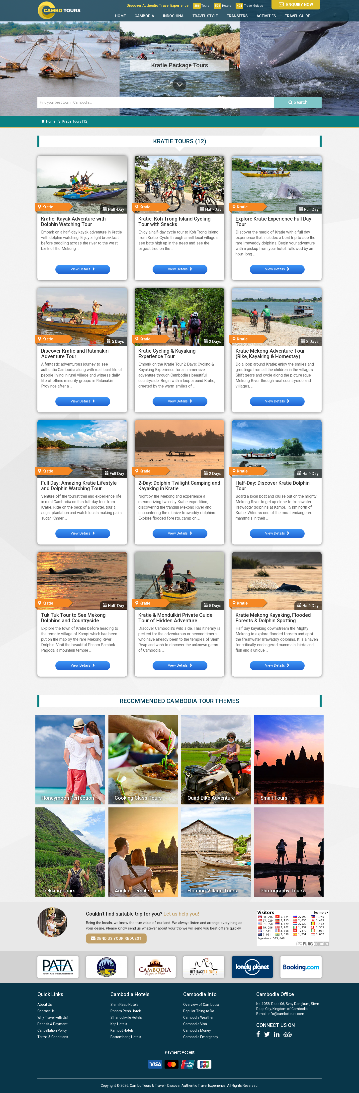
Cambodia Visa (195, 1024)
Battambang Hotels (125, 1037)
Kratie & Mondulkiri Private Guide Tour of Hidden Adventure (175, 618)
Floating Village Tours (212, 890)
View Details (83, 269)
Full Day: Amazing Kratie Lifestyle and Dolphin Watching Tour (79, 485)
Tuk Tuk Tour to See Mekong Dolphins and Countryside (73, 618)
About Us (44, 1005)
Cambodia (144, 16)
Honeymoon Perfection (68, 798)
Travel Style (205, 16)
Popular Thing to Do (198, 1011)
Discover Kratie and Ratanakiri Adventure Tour (75, 353)
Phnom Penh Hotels (126, 1011)
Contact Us (46, 1011)
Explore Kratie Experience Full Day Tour (273, 221)
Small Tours (274, 798)
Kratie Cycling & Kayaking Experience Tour (167, 353)
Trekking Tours (59, 890)
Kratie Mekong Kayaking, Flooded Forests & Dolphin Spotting (273, 618)
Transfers (237, 16)
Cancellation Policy (52, 1030)
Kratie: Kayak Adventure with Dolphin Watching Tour (73, 221)
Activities (266, 16)
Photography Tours (282, 890)
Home (120, 16)
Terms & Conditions (52, 1037)
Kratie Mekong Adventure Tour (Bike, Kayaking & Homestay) (270, 353)
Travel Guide (297, 16)
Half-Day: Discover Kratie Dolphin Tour (273, 485)
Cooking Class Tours (138, 798)
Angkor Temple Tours (139, 890)
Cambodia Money (197, 1030)
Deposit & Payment (52, 1024)
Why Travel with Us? (53, 1017)
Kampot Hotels (122, 1030)
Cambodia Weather (198, 1017)
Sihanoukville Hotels (126, 1017)
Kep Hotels (118, 1024)
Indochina (173, 16)
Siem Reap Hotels (124, 1005)
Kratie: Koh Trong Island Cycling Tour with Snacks (174, 221)
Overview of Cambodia (201, 1005)
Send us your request (116, 938)
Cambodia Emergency (200, 1037)
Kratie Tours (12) (75, 121)
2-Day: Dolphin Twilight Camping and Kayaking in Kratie (179, 485)
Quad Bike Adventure (211, 798)
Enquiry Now (296, 4)
